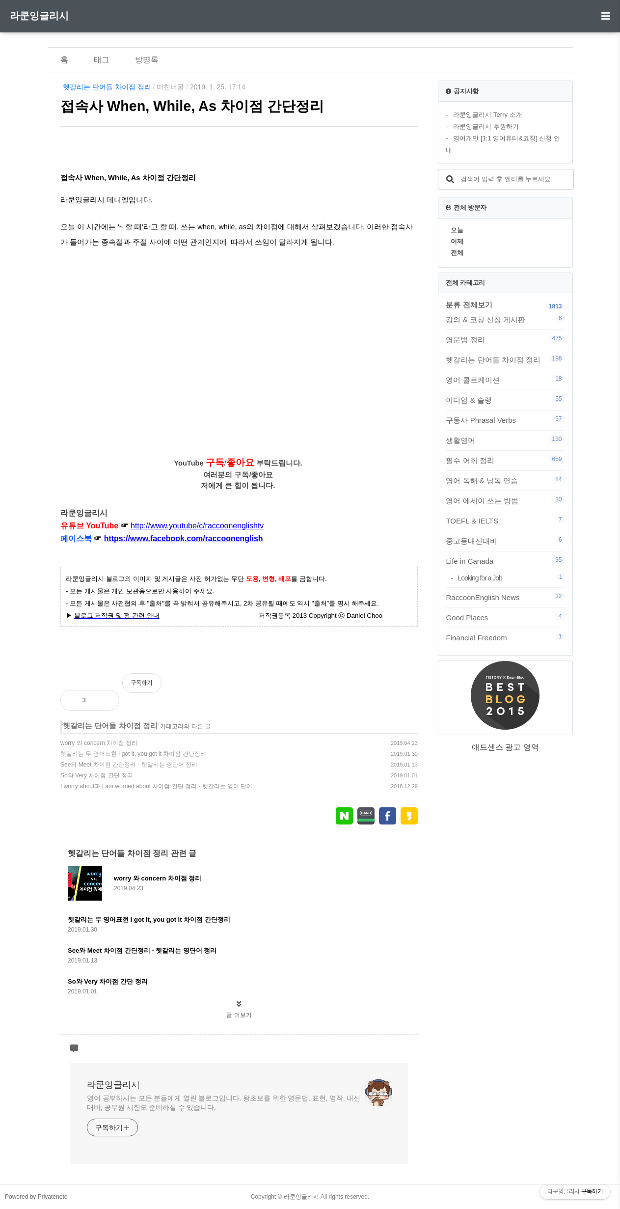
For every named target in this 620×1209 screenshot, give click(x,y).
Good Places (505, 617)
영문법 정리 (505, 339)
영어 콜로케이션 (505, 379)
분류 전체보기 (469, 305)
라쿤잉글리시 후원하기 (486, 126)
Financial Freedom (505, 637)
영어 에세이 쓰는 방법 (505, 500)
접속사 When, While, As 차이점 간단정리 (192, 106)
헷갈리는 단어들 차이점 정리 (107, 87)
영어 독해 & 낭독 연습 (505, 480)
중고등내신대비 (505, 540)
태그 (101, 59)
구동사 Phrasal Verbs (505, 419)
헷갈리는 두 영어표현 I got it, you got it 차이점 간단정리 (133, 753)
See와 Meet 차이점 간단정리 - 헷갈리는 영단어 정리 (128, 764)
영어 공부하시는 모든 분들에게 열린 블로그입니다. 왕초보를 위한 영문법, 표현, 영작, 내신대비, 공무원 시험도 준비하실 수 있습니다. (223, 1102)
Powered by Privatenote (36, 1196)
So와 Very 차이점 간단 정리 (96, 775)
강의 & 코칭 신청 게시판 (505, 319)
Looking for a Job (511, 578)
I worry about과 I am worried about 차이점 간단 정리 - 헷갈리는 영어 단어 (156, 786)
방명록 (147, 59)
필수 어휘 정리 (505, 460)
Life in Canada (505, 560)
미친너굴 (170, 87)
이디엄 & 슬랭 (505, 399)
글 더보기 (238, 1015)
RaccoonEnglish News (505, 597)
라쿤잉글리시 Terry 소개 (487, 114)
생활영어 (505, 440)
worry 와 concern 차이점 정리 (98, 743)
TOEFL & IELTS (505, 520)
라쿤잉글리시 (39, 15)
